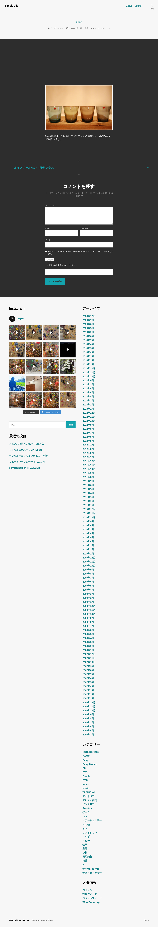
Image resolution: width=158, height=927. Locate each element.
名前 (48, 228)
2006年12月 (88, 702)
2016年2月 (88, 332)
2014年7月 (88, 340)
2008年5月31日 (76, 28)
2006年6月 (88, 726)
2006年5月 (88, 730)
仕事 (84, 844)
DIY (84, 768)
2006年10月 (88, 710)
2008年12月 (88, 606)
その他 (86, 824)
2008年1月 (88, 650)
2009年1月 (88, 602)
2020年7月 (88, 320)
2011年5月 (88, 489)
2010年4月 (88, 541)
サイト (48, 240)
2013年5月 (88, 392)
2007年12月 (88, 654)
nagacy (60, 28)
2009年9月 (88, 569)
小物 (84, 852)
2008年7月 (88, 626)
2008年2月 (88, 646)
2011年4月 (88, 493)
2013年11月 (88, 372)
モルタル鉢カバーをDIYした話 (25, 449)
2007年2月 (88, 694)
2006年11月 (88, 706)
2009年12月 (88, 557)
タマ (84, 828)
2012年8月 (88, 428)
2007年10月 (88, 662)
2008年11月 (88, 610)
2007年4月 (88, 686)
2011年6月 (88, 485)
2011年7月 (88, 481)
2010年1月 (88, 553)
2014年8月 (88, 336)
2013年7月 (88, 384)
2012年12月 (88, 412)
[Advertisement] (79, 57)
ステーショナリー (92, 820)
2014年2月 (88, 360)
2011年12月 (88, 461)
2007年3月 (88, 690)
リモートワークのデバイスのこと (27, 461)
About (129, 6)
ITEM (85, 780)
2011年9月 (88, 473)
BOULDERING (90, 752)
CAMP (86, 756)
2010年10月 (88, 517)
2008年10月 (88, 614)
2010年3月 (88, 545)
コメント (50, 205)
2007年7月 (88, 674)
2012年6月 (88, 436)
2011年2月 (88, 501)
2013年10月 (88, 376)
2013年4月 (88, 396)
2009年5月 (88, 585)
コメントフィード (92, 898)
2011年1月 (88, 505)
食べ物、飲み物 (90, 868)
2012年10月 (88, 420)
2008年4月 (88, 638)
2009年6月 (88, 581)
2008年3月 (88, 642)
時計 (84, 860)
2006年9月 (88, 714)
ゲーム (86, 812)
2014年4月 (88, 352)
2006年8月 (88, 718)
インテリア (88, 804)
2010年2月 (88, 549)
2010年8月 (88, 525)
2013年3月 (88, 400)
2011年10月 (88, 469)
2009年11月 (88, 561)
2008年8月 (88, 622)
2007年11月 (88, 658)
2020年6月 (88, 324)
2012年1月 (88, 457)
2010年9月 (88, 521)
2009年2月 (88, 598)
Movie (85, 788)
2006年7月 (88, 722)
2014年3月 (88, 356)
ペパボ (86, 836)
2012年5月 (88, 440)
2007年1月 (88, 698)
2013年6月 (88, 388)
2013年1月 (88, 408)
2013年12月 (88, 368)
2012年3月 (88, 449)
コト (84, 816)
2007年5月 (88, 682)
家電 (84, 848)
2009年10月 (88, 565)
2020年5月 (88, 328)
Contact (138, 6)
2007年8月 (88, 670)
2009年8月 (88, 573)
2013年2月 (88, 404)
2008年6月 (88, 630)
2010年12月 (88, 509)
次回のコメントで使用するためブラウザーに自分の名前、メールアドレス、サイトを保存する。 (80, 253)
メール (84, 228)
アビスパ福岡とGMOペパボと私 (26, 443)
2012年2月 (88, 453)
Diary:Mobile (89, 764)
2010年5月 (88, 537)
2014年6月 (88, 344)
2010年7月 (88, 529)
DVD (85, 772)
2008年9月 (88, 618)
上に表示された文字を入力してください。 (62, 265)
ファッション (89, 832)
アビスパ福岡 (89, 800)
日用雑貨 (87, 856)
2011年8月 (88, 477)
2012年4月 (88, 445)
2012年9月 (88, 424)
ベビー (86, 840)
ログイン (87, 890)
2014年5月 (88, 348)
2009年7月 (88, 577)
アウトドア (88, 796)
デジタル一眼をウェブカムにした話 (28, 455)
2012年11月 (88, 416)
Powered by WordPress (42, 920)
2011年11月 (88, 465)
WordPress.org (91, 902)
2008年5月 (88, 634)
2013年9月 (88, 380)
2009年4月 (88, 589)
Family (86, 776)
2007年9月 (88, 666)
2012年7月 (88, 432)
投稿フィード (89, 894)
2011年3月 (88, 497)
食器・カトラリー (92, 872)
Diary (79, 22)
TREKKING (88, 792)
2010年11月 (88, 513)
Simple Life (11, 5)
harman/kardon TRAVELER (24, 467)
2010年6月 (88, 533)
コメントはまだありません (99, 28)
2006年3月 (88, 734)
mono (85, 784)
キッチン (87, 808)
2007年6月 (88, 678)
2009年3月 (88, 594)
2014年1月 (88, 364)
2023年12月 (88, 316)
